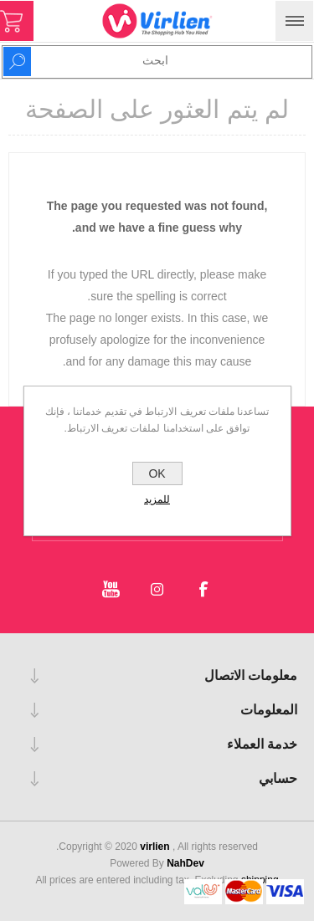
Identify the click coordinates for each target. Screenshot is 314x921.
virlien (156, 846)
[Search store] (188, 60)
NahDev (185, 863)
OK (156, 473)
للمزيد (157, 499)
